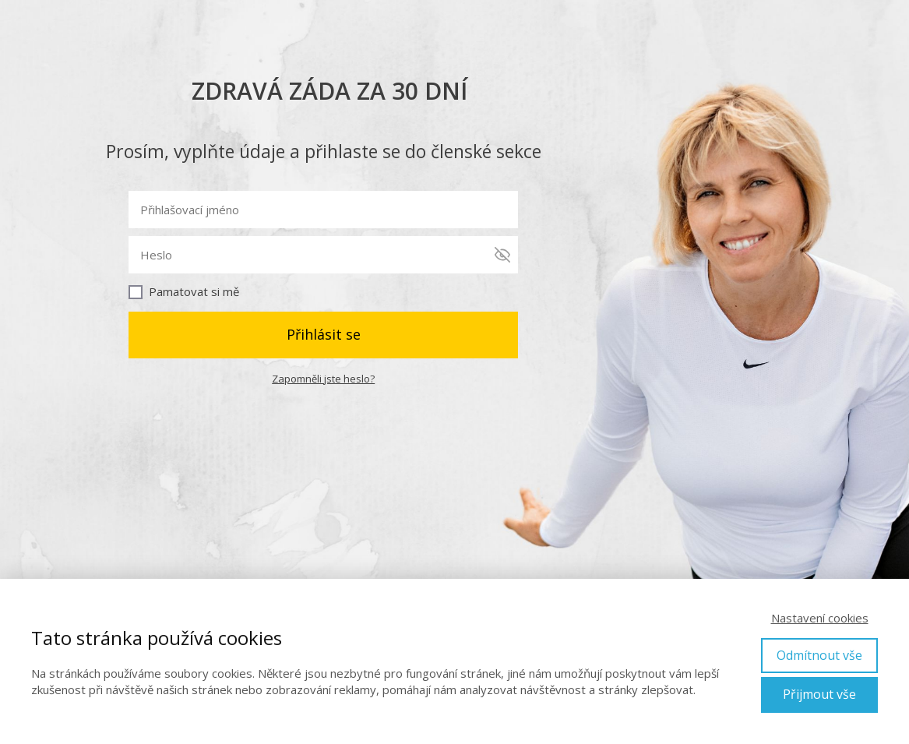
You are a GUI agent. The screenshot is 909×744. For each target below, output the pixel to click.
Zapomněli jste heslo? (323, 379)
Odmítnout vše (819, 655)
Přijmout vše (819, 694)
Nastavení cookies (819, 618)
